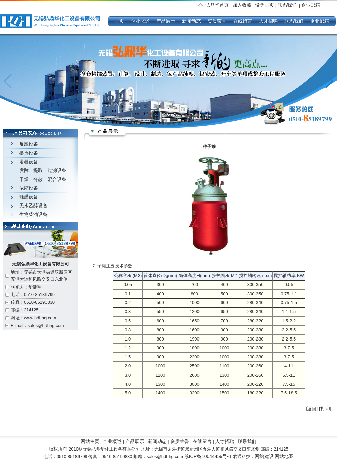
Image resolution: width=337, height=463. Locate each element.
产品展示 (165, 21)
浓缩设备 (28, 188)
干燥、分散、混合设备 (42, 179)
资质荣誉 (217, 21)
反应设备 (28, 144)
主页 (119, 21)
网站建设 (264, 456)
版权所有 (58, 449)
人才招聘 (268, 21)
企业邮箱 (310, 5)
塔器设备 (28, 161)
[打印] (325, 408)
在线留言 (242, 21)
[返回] (312, 408)
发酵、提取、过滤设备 (42, 170)
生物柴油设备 (33, 214)
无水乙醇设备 (33, 205)
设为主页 (265, 5)
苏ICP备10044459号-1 (208, 456)
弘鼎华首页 (219, 5)
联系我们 (287, 5)
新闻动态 (191, 21)
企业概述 (140, 21)
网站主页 (90, 441)
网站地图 (284, 456)
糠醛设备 (28, 196)
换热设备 (28, 153)
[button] (329, 81)
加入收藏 (242, 5)
